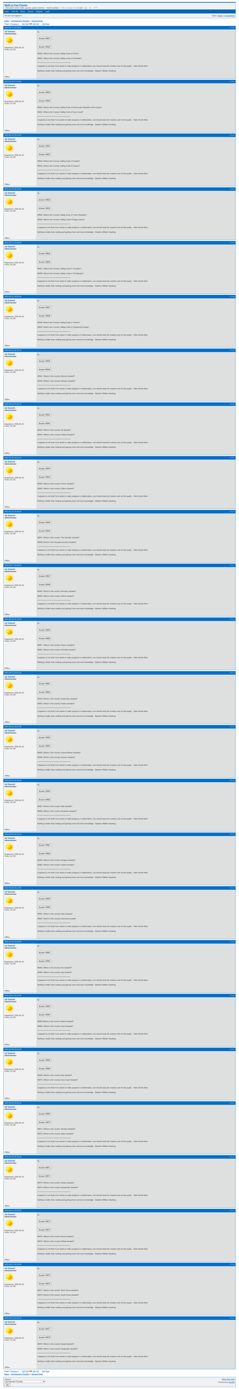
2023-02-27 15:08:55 (12, 565)
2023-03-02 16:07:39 (12, 727)
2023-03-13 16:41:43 (12, 1318)
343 (43, 24)
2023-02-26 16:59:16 (12, 512)
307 (37, 24)
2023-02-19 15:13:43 (12, 135)
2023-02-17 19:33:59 (12, 28)
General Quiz (37, 21)
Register (39, 11)
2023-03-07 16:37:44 (12, 995)
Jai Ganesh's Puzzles (20, 21)
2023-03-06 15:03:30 (12, 942)
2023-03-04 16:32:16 (12, 834)
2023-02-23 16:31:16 (12, 350)
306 (34, 24)
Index (6, 11)
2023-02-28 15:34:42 (12, 619)
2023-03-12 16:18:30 (12, 1264)
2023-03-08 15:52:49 (12, 1049)
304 (27, 24)
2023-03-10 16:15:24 (12, 1157)
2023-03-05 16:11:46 (12, 888)
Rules (23, 11)
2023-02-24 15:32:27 (12, 404)
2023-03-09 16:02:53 (12, 1103)
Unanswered (229, 16)
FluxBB (232, 1382)
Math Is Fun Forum (15, 5)
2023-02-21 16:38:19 (12, 243)
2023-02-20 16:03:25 (12, 189)
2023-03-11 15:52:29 (12, 1210)
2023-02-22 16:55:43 (12, 297)
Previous (14, 24)
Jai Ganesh (9, 31)
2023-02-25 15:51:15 (12, 458)
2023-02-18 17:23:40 (12, 81)
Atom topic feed (228, 1379)
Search (31, 11)
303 (23, 24)
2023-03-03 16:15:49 (12, 780)
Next (47, 24)
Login (47, 11)
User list (14, 11)
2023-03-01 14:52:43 (12, 673)
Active (220, 16)
